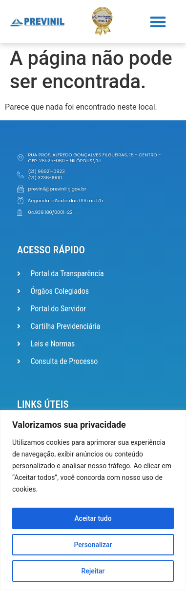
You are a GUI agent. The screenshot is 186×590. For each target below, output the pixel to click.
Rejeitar (92, 571)
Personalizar (93, 545)
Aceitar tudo (93, 518)
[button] (158, 22)
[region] (93, 500)
